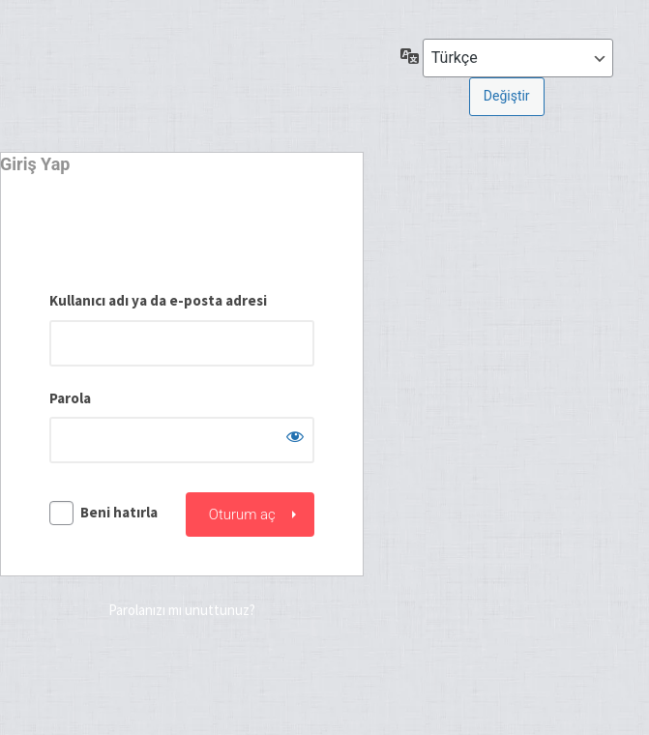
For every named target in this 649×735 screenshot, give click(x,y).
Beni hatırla (119, 512)
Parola (70, 398)
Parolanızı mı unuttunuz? (181, 610)
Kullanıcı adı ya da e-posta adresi (158, 300)
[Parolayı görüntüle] (295, 436)
